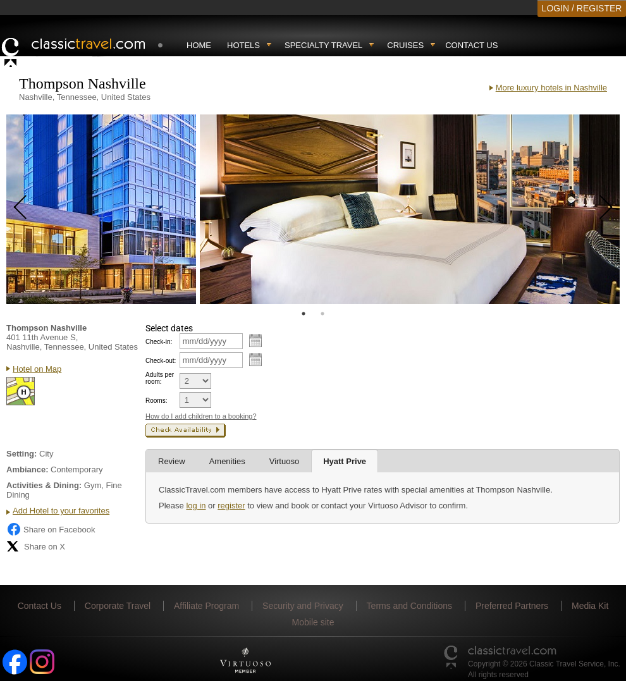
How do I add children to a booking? (201, 416)
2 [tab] (322, 313)
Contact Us (471, 45)
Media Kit (590, 606)
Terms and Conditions (409, 606)
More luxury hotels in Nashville (551, 87)
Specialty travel (323, 45)
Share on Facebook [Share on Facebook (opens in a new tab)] (50, 529)
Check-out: (160, 360)
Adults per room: (159, 378)
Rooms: (156, 400)
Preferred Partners (512, 606)
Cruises (405, 45)
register (231, 505)
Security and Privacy (302, 606)
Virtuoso (284, 461)
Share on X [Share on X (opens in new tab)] (35, 546)
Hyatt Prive (344, 461)
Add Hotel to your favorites (61, 510)
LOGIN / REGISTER (582, 8)
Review (171, 461)
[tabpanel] (101, 209)
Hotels (243, 45)
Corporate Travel (117, 606)
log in (196, 505)
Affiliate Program (206, 606)
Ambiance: (27, 469)
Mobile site (313, 622)
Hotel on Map (37, 369)
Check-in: (158, 341)
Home (199, 45)
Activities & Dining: (44, 485)
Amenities (227, 461)
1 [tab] (303, 313)
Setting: (21, 453)
